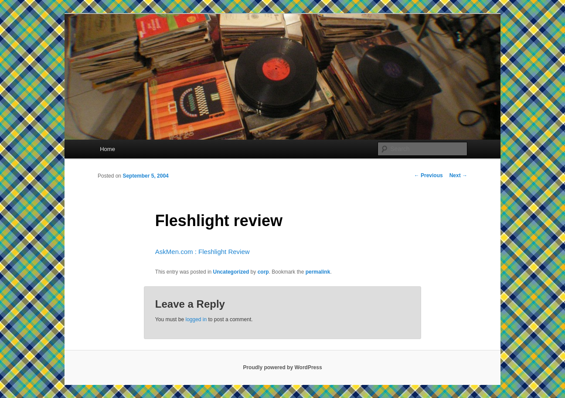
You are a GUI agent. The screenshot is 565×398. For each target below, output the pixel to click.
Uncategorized (231, 272)
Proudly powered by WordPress (282, 367)
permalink (318, 272)
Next (458, 175)
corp (263, 272)
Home (107, 149)
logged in (196, 319)
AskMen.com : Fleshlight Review (202, 251)
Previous (428, 175)
